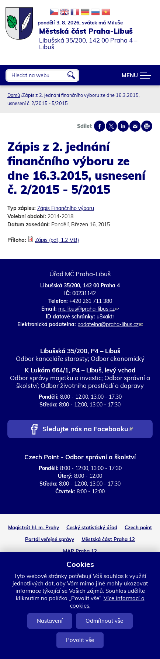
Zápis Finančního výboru (65, 208)
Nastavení (50, 620)
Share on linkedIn (123, 126)
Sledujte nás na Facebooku (87, 430)
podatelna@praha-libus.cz (110, 324)
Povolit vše (80, 639)
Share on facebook (99, 126)
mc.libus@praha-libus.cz (88, 308)
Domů (13, 95)
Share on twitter (111, 126)
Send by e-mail (134, 126)
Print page (146, 126)
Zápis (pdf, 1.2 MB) (57, 240)
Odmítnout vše (104, 620)
